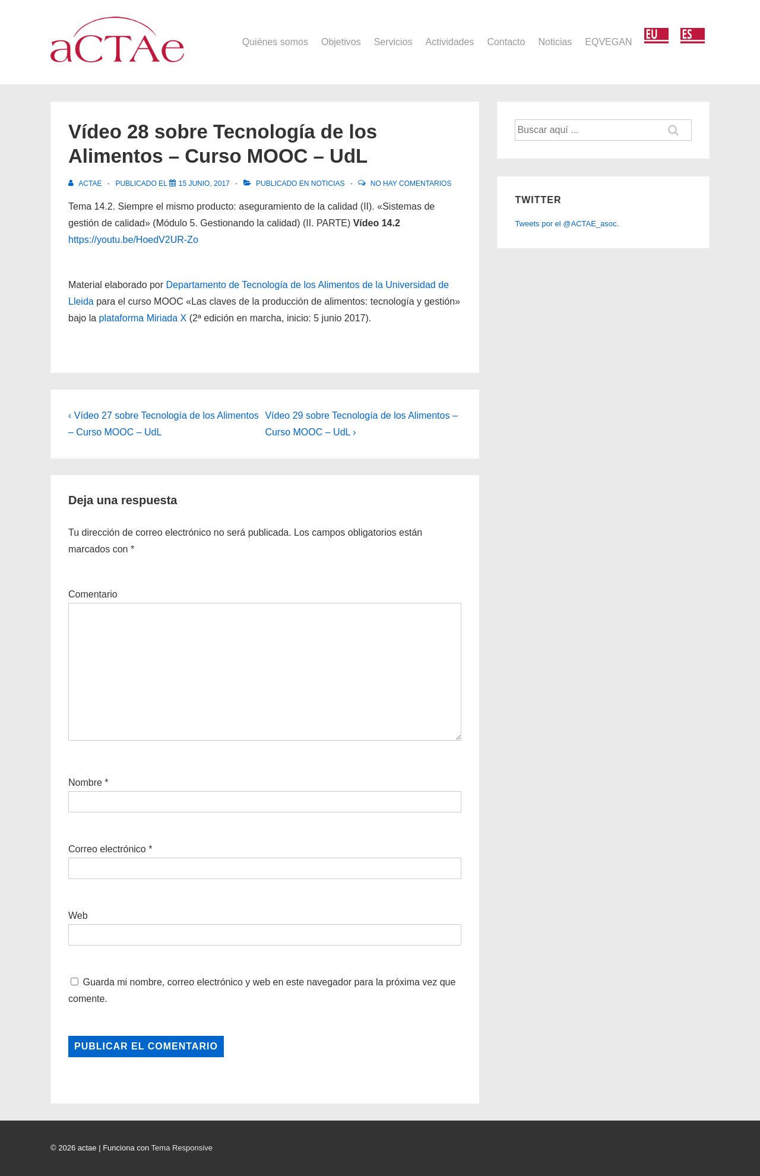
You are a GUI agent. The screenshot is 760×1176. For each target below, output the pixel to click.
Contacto (506, 42)
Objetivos (341, 42)
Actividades (450, 42)
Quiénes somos (275, 42)
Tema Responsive (182, 1147)
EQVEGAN (608, 42)
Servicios (393, 42)
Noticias (555, 42)
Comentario (93, 594)
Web (78, 916)
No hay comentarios (411, 183)
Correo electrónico (107, 849)
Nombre (85, 782)
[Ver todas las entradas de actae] (86, 183)
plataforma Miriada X (143, 318)
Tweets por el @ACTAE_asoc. (567, 223)
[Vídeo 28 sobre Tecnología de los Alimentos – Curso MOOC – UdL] (204, 183)
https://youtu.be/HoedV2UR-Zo (133, 240)
